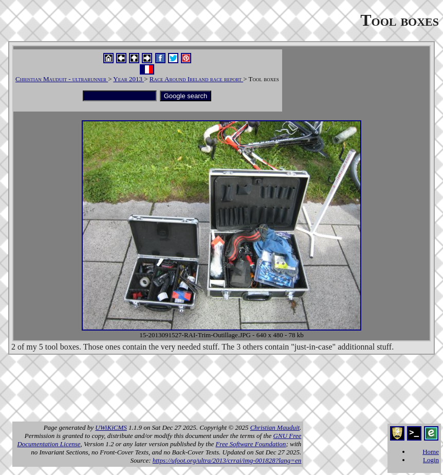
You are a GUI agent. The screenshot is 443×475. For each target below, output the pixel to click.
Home (430, 451)
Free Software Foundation (250, 444)
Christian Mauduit (275, 427)
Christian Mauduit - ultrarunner (61, 79)
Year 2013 (128, 79)
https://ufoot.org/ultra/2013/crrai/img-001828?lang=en (227, 460)
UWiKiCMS (110, 427)
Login (431, 460)
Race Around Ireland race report (196, 79)
